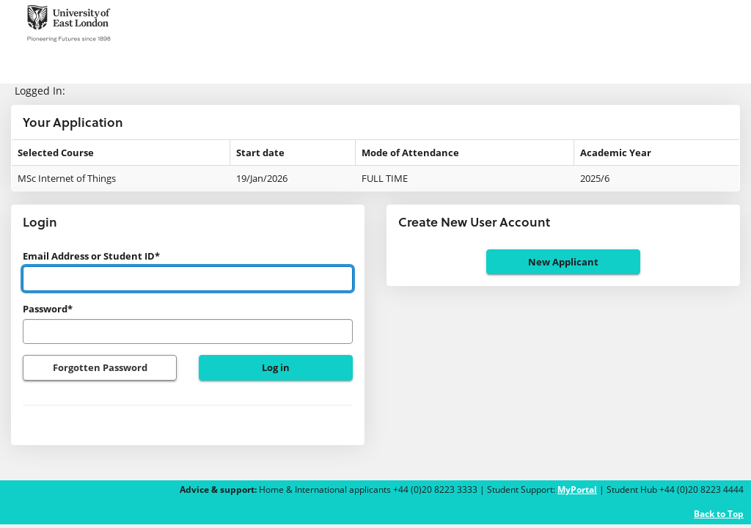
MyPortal (577, 489)
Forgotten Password (100, 367)
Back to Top (719, 513)
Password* (48, 308)
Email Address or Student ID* (91, 256)
